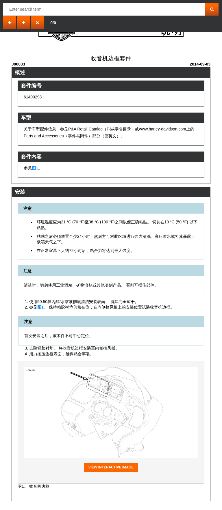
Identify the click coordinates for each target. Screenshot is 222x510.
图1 (35, 168)
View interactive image (111, 467)
